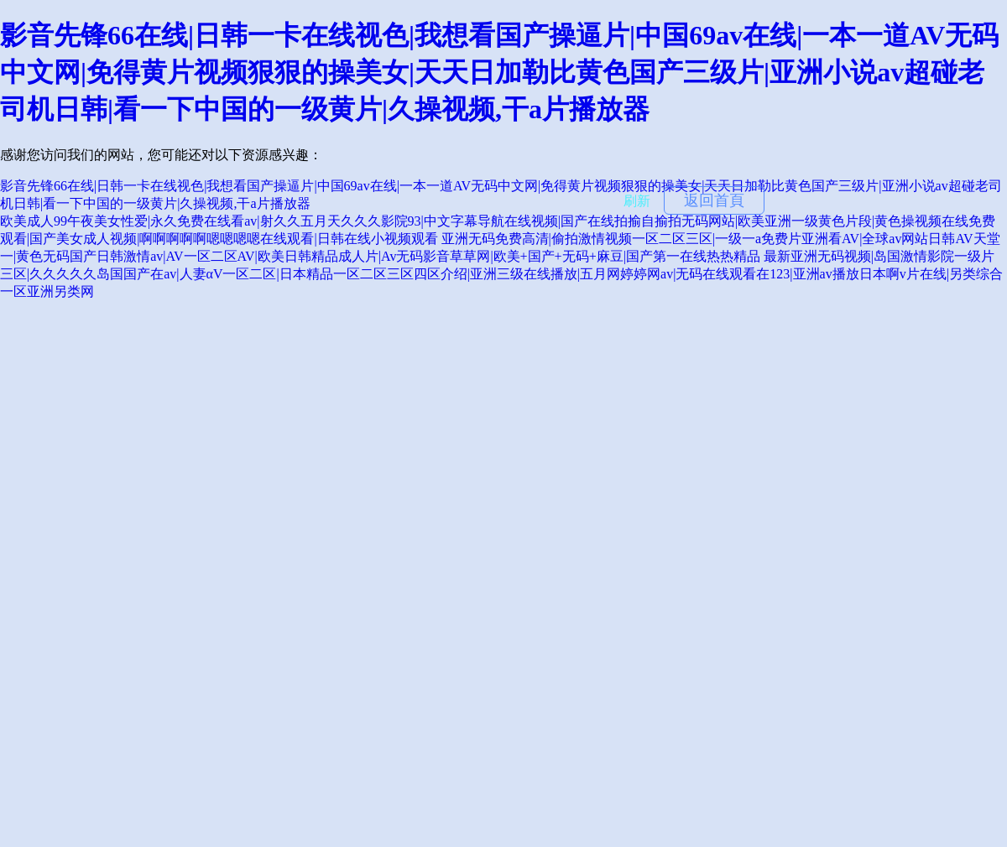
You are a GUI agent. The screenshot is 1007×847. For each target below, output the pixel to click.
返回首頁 (714, 200)
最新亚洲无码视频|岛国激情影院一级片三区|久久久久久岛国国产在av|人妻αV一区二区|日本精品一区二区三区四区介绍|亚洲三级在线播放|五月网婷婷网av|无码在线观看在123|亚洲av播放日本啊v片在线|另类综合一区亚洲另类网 (501, 274)
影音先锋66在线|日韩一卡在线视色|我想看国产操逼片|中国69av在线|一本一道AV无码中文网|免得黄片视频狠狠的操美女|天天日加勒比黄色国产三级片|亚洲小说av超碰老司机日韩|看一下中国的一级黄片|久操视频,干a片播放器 (499, 72)
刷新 (637, 201)
